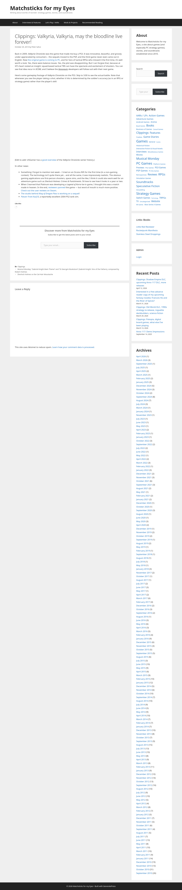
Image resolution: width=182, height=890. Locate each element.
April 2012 (141, 803)
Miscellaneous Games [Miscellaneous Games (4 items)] (155, 152)
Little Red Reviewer (145, 226)
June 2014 (141, 708)
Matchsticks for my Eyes (42, 8)
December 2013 (143, 730)
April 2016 (141, 627)
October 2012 (142, 781)
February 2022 (143, 466)
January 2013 (142, 770)
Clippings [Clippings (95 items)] (142, 133)
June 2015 (141, 664)
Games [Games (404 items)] (142, 141)
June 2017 (141, 587)
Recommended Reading (92, 22)
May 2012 (141, 799)
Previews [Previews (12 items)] (140, 167)
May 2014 (141, 712)
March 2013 (142, 763)
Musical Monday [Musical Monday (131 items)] (147, 158)
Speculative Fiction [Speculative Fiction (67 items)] (148, 186)
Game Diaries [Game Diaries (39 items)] (151, 136)
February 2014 (143, 722)
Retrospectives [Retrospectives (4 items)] (141, 175)
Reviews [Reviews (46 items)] (152, 174)
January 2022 (142, 470)
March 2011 (142, 851)
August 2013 (142, 744)
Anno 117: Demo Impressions (150, 331)
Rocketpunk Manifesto (147, 230)
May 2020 (141, 521)
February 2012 (143, 810)
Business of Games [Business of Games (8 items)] (144, 129)
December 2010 (143, 862)
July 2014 (140, 704)
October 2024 (142, 393)
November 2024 (144, 389)
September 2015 (144, 653)
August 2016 (142, 616)
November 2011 (144, 821)
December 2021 (143, 473)
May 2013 (141, 755)
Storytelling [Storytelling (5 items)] (140, 190)
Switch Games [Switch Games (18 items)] (143, 197)
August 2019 (142, 543)
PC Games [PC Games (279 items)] (144, 163)
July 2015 (140, 660)
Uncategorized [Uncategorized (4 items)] (145, 202)
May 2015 (141, 668)
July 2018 (140, 561)
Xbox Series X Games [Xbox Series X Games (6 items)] (152, 204)
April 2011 (141, 847)
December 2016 (143, 605)
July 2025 (140, 367)
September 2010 (144, 873)
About (15, 22)
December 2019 (143, 528)
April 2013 (141, 759)
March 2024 (142, 407)
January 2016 (142, 638)
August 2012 (142, 788)
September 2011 (144, 829)
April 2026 (141, 356)
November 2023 (144, 415)
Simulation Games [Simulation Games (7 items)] (143, 178)
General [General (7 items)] (152, 142)
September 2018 (144, 554)
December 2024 (143, 385)
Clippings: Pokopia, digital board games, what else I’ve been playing (149, 322)
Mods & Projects (71, 22)
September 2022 (144, 444)
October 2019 (142, 536)
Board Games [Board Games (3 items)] (140, 126)
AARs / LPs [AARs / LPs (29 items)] (142, 115)
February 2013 (143, 766)
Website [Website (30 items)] (155, 201)
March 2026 (142, 360)
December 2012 (143, 774)
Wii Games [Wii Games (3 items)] (139, 205)
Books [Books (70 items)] (150, 125)
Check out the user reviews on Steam (38, 190)
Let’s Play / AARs (52, 22)
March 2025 (142, 374)
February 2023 (143, 433)
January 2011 (142, 858)
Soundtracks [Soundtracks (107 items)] (144, 182)
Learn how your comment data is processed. (73, 347)
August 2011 (142, 832)
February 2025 (143, 378)
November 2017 (144, 572)
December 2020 (143, 503)
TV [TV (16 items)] (137, 201)
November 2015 (144, 646)
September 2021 (144, 484)
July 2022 (140, 448)
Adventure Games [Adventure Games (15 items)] (144, 118)
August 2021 (142, 488)
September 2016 (144, 613)
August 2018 (142, 558)
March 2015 (142, 675)
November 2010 (144, 865)
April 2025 (141, 371)
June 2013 (141, 752)
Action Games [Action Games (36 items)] (156, 115)
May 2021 (141, 492)
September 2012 (144, 785)
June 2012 (141, 796)
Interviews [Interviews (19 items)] (141, 151)
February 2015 (143, 678)
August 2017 (142, 580)
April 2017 (141, 594)
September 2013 (144, 741)
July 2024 (140, 404)
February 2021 (143, 495)
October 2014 (142, 693)
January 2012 (142, 814)
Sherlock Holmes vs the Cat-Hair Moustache (35, 274)
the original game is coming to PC (44, 60)
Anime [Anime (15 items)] (154, 122)
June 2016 (141, 620)
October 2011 (142, 825)
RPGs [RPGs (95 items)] (161, 174)
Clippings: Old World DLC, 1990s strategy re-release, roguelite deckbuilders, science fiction (151, 310)
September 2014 (144, 697)
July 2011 (140, 836)
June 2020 (141, 517)
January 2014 (142, 726)
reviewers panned (56, 187)
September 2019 (144, 539)
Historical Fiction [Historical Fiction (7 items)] (143, 145)
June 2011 (141, 840)
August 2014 (142, 700)
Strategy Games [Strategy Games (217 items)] (148, 193)
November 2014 (144, 690)
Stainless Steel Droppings (148, 234)
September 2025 (144, 363)
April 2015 (141, 671)
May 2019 (141, 547)
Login (139, 257)
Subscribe (91, 245)
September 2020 (144, 510)
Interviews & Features (31, 22)
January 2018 (142, 569)
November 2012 (144, 777)
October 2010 (142, 869)
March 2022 (142, 462)
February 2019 (143, 550)
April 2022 (141, 459)
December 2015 (143, 642)
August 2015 (142, 656)
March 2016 (142, 631)
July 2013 (140, 748)
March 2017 (142, 598)
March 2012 (142, 807)
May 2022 (141, 455)
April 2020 (141, 525)
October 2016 (142, 609)
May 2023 (141, 426)
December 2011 (143, 818)
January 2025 (142, 382)
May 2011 (141, 843)
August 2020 (142, 514)
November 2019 (144, 532)
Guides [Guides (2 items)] (158, 142)
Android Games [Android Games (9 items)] (143, 122)
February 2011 (143, 854)
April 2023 (141, 429)
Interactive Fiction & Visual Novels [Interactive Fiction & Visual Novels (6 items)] (149, 148)
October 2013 (142, 737)
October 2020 (142, 506)
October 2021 (142, 481)
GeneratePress (109, 886)
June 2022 (141, 451)
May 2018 (141, 565)
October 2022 (142, 440)
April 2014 (141, 715)
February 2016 (143, 635)
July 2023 (140, 418)
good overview (49, 159)
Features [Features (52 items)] (155, 132)
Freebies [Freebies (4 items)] (139, 137)
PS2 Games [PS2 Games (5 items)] (149, 168)
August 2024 (142, 400)
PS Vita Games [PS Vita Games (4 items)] (154, 171)
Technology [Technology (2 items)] (154, 198)
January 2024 (142, 411)
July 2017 (140, 583)
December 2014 (143, 686)
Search (139, 68)
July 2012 (140, 792)
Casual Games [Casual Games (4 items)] (158, 129)
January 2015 (142, 682)
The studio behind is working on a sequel (50, 193)
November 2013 (144, 733)
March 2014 (142, 719)
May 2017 (141, 591)
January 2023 (142, 437)
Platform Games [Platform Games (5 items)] (159, 164)
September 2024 (144, 396)
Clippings (21, 266)
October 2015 (142, 649)
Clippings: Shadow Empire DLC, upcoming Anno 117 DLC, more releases (151, 282)
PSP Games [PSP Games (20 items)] (142, 170)
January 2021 (142, 499)
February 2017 (143, 602)
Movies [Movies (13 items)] (139, 154)
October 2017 (142, 576)
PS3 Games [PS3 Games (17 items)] (160, 167)
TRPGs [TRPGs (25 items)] (162, 197)
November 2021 (144, 477)
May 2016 (141, 624)
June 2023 (141, 422)
